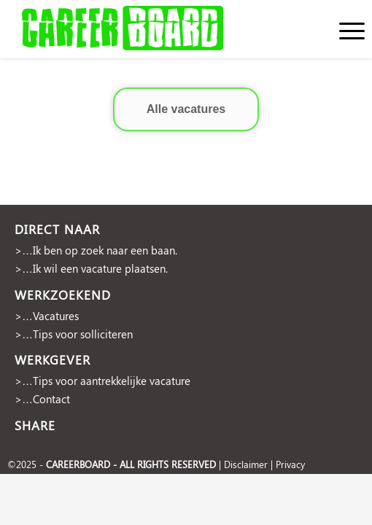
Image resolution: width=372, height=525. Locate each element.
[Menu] (345, 29)
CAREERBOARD (78, 464)
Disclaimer (246, 464)
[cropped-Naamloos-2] (150, 29)
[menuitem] (345, 29)
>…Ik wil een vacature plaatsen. (91, 268)
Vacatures (56, 315)
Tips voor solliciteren (83, 334)
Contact (51, 399)
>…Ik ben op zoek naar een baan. (96, 250)
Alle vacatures (186, 109)
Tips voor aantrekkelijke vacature (111, 380)
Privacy (290, 464)
